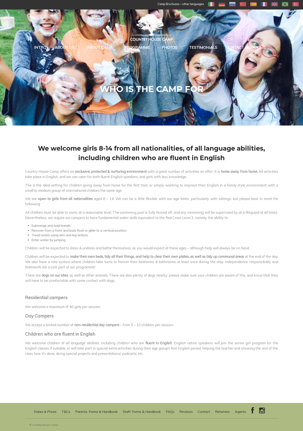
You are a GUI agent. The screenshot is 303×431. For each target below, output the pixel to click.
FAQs (170, 411)
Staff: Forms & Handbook (142, 411)
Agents (240, 411)
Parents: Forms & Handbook (96, 411)
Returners (222, 411)
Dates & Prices (45, 411)
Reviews (186, 411)
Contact (204, 411)
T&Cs (66, 411)
